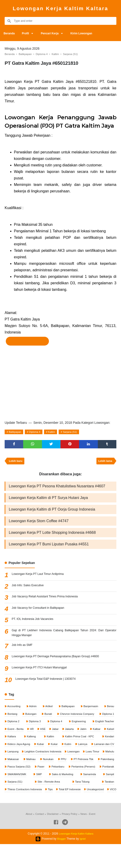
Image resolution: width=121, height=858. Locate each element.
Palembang (41, 771)
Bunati (47, 717)
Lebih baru (16, 462)
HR (34, 733)
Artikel (49, 709)
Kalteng (41, 740)
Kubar (47, 748)
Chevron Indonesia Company (76, 717)
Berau (110, 709)
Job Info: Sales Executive (30, 587)
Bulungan (30, 717)
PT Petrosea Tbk (17, 771)
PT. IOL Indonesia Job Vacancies (35, 621)
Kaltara (25, 740)
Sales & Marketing (18, 787)
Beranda (10, 33)
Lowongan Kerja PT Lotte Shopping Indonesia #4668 (52, 534)
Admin (33, 709)
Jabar (62, 733)
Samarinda (52, 787)
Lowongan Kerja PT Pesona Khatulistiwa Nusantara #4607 (57, 488)
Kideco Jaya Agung (19, 748)
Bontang (12, 717)
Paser (90, 771)
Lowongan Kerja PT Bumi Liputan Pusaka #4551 (49, 546)
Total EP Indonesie (30, 802)
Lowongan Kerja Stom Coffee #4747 (39, 523)
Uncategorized (56, 802)
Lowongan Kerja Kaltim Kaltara (60, 8)
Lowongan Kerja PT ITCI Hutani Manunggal (43, 671)
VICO (75, 802)
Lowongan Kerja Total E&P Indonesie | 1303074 (49, 682)
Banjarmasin (90, 709)
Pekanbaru (107, 771)
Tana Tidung (46, 795)
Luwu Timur (14, 764)
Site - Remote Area (19, 795)
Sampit (78, 787)
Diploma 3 (34, 725)
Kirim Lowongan (89, 33)
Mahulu (35, 764)
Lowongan (107, 756)
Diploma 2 (13, 725)
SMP (110, 779)
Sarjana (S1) (76, 432)
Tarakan (65, 795)
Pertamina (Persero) (19, 779)
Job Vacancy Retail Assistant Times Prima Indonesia (49, 599)
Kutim (88, 748)
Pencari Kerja (55, 33)
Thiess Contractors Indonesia (95, 795)
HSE (47, 733)
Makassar (54, 764)
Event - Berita (15, 733)
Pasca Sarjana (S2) (67, 771)
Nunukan (93, 764)
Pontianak (52, 779)
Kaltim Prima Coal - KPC (82, 740)
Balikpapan (16, 432)
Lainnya (109, 748)
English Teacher (104, 725)
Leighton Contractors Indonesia (74, 756)
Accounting (14, 709)
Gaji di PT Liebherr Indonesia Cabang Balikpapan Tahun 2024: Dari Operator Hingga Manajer (64, 635)
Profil (28, 33)
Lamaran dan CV (18, 756)
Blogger (61, 852)
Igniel (83, 852)
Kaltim (56, 432)
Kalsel (11, 740)
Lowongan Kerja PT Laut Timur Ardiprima (41, 576)
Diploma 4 (38, 432)
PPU (111, 764)
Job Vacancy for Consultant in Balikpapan (42, 610)
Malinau (74, 764)
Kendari (109, 740)
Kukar (68, 748)
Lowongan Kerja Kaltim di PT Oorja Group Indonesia (52, 511)
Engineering (78, 725)
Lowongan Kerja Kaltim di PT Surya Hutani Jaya (48, 500)
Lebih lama (104, 462)
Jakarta (78, 733)
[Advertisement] (60, 381)
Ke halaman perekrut (27, 341)
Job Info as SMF (23, 649)
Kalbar (109, 733)
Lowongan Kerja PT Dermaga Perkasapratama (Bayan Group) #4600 (61, 660)
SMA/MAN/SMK (83, 779)
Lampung (41, 756)
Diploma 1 (107, 717)
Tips (10, 802)
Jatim (94, 733)
